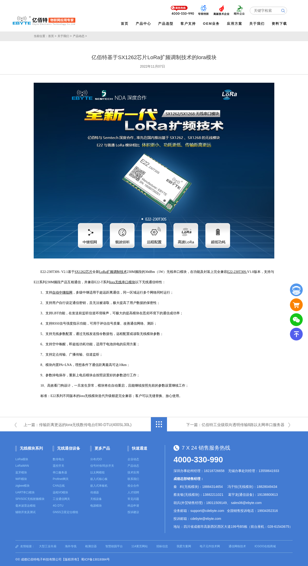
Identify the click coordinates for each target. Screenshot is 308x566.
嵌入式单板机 (99, 485)
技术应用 (133, 472)
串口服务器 (60, 472)
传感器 (94, 492)
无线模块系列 (31, 448)
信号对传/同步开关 (102, 465)
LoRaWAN (22, 465)
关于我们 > (64, 36)
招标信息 (162, 546)
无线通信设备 (68, 448)
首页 (124, 23)
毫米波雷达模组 (25, 505)
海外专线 (71, 546)
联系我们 (133, 479)
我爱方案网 (184, 546)
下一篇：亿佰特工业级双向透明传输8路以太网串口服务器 (235, 425)
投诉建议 (133, 512)
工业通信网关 (61, 499)
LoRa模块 (21, 459)
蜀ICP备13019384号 (95, 559)
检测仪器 (91, 546)
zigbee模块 (22, 485)
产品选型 (165, 23)
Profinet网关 (60, 479)
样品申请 (133, 505)
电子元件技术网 (210, 546)
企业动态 (133, 459)
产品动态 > (80, 36)
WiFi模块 (21, 479)
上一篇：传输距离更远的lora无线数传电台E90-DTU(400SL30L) (78, 425)
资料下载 (279, 23)
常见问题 (133, 499)
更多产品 (102, 448)
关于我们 (257, 23)
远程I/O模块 (60, 492)
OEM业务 (211, 23)
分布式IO (96, 459)
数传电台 (58, 459)
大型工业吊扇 (47, 546)
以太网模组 (97, 472)
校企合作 (133, 485)
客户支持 (188, 23)
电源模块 (96, 505)
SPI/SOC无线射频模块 (30, 499)
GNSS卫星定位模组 (65, 512)
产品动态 (133, 465)
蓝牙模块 (21, 472)
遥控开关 (58, 465)
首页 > (52, 36)
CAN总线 (58, 485)
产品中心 (143, 23)
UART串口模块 (25, 492)
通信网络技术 (237, 546)
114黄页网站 (139, 546)
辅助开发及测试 (25, 512)
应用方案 (234, 23)
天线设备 (96, 499)
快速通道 (139, 448)
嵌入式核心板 (99, 479)
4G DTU (58, 505)
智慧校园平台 (114, 546)
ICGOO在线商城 (265, 546)
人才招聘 (133, 492)
